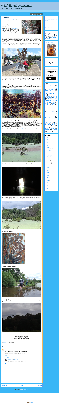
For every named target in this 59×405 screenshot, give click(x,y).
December (50, 148)
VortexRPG (47, 124)
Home (4, 10)
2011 (48, 178)
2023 (48, 142)
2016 (48, 170)
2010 (48, 180)
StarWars (53, 120)
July (48, 158)
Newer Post (4, 385)
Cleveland (48, 90)
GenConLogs (47, 103)
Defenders (55, 97)
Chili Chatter (49, 155)
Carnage (51, 89)
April (49, 160)
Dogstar (56, 98)
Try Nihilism (49, 156)
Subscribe (51, 78)
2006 (48, 187)
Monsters (55, 110)
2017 (48, 169)
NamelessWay (48, 113)
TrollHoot (49, 123)
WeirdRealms (54, 124)
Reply (6, 355)
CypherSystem (47, 96)
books (48, 125)
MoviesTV (51, 111)
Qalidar (47, 117)
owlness (6, 349)
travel (33, 343)
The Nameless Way (16, 10)
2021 (48, 145)
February (49, 162)
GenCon (23, 343)
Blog (9, 10)
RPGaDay (47, 119)
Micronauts (53, 108)
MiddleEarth (30, 343)
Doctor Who (49, 98)
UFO (35, 343)
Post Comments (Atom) (24, 389)
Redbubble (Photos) (49, 27)
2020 (48, 147)
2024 (48, 140)
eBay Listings (47, 25)
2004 (48, 188)
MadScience (47, 107)
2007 (48, 185)
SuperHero (48, 122)
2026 (48, 137)
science (52, 128)
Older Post (39, 385)
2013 (48, 175)
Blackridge (55, 88)
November (50, 150)
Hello (3, 395)
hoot (16, 22)
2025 (48, 139)
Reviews (24, 10)
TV (56, 122)
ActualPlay (52, 85)
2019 (48, 165)
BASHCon (47, 88)
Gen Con (14, 19)
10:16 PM (16, 359)
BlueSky (46, 24)
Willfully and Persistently (16, 5)
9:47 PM (9, 349)
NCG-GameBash (48, 112)
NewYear (47, 115)
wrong (49, 131)
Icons (53, 104)
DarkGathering (49, 97)
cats (54, 125)
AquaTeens (53, 86)
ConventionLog (7, 343)
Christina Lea (10, 359)
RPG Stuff (30, 10)
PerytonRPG (48, 116)
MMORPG (53, 106)
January (49, 163)
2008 (48, 183)
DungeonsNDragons (18, 343)
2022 (48, 144)
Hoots (27, 343)
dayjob (46, 127)
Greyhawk (55, 103)
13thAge (46, 85)
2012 (48, 177)
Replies (7, 357)
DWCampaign (54, 96)
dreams (53, 127)
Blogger (32, 402)
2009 (48, 182)
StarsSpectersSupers (49, 121)
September (50, 152)
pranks (46, 128)
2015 (48, 172)
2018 (48, 167)
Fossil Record (38, 10)
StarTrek (47, 120)
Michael (46, 108)
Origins (54, 115)
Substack (47, 22)
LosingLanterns (52, 105)
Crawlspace (23, 128)
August (49, 153)
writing (55, 129)
